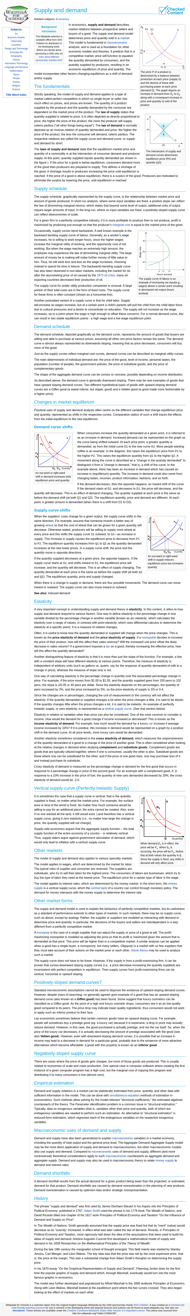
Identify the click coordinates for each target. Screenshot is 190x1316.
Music (16, 74)
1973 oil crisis (106, 275)
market (124, 38)
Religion (16, 85)
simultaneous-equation (125, 1095)
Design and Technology (16, 48)
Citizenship (16, 41)
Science (16, 89)
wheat (49, 525)
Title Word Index (16, 94)
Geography (16, 56)
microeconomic (117, 42)
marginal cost (121, 224)
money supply (164, 1160)
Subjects (16, 29)
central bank (99, 888)
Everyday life (16, 52)
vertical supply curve (118, 708)
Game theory (139, 950)
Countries (16, 45)
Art (16, 33)
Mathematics (16, 71)
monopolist (149, 637)
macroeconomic (122, 1138)
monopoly (43, 932)
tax (108, 646)
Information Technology (16, 63)
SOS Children (141, 1305)
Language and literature (16, 67)
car (151, 723)
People (16, 78)
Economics (62, 19)
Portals (16, 82)
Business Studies (16, 37)
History (16, 59)
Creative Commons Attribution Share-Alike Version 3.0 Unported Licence (106, 1310)
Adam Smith (92, 1210)
